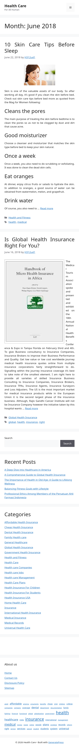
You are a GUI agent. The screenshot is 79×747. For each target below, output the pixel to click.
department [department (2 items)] (44, 708)
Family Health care (15, 537)
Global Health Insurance (22, 417)
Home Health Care (15, 602)
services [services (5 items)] (21, 728)
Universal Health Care (17, 627)
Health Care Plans (14, 582)
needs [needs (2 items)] (26, 725)
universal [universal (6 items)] (64, 728)
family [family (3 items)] (66, 707)
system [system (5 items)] (53, 728)
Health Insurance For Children (22, 587)
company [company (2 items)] (17, 708)
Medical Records (14, 622)
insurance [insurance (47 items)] (34, 719)
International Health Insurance (22, 612)
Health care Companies (18, 567)
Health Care (15, 5)
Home (8, 673)
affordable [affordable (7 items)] (16, 703)
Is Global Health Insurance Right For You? (39, 242)
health (12, 222)
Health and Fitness (19, 217)
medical (22, 222)
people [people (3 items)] (39, 724)
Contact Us (10, 678)
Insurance (10, 607)
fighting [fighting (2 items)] (7, 714)
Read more (46, 208)
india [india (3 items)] (22, 720)
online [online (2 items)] (31, 725)
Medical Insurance (15, 617)
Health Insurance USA (17, 597)
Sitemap (9, 688)
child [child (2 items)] (56, 704)
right (42, 422)
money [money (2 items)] (19, 725)
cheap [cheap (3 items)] (50, 704)
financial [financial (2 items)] (15, 714)
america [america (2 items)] (26, 704)
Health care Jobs (14, 572)
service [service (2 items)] (13, 729)
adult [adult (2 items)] (6, 704)
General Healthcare (15, 542)
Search (8, 438)
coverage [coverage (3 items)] (26, 707)
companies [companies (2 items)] (8, 708)
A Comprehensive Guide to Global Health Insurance (34, 474)
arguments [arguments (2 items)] (34, 704)
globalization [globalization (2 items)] (39, 714)
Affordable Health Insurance (21, 522)
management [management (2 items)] (63, 720)
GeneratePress (56, 742)
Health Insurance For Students (22, 592)
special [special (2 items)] (29, 729)
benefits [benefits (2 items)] (43, 704)
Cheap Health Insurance (18, 527)
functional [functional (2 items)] (23, 714)
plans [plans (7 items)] (46, 724)
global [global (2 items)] (30, 714)
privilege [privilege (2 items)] (53, 725)
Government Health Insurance (22, 552)
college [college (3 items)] (70, 704)
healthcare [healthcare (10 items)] (11, 719)
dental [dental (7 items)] (35, 707)
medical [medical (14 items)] (10, 724)
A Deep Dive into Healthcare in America (27, 469)
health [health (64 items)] (62, 713)
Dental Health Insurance (18, 532)
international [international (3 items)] (51, 720)
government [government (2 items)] (49, 714)
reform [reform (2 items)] (69, 725)
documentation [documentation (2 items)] (56, 708)
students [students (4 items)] (44, 728)
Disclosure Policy (14, 683)
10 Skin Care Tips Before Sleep (39, 47)
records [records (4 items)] (62, 724)
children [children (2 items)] (62, 704)
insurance (32, 422)
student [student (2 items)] (36, 729)
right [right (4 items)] (6, 728)
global (12, 422)
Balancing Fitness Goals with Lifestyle (26, 488)
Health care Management (19, 577)
